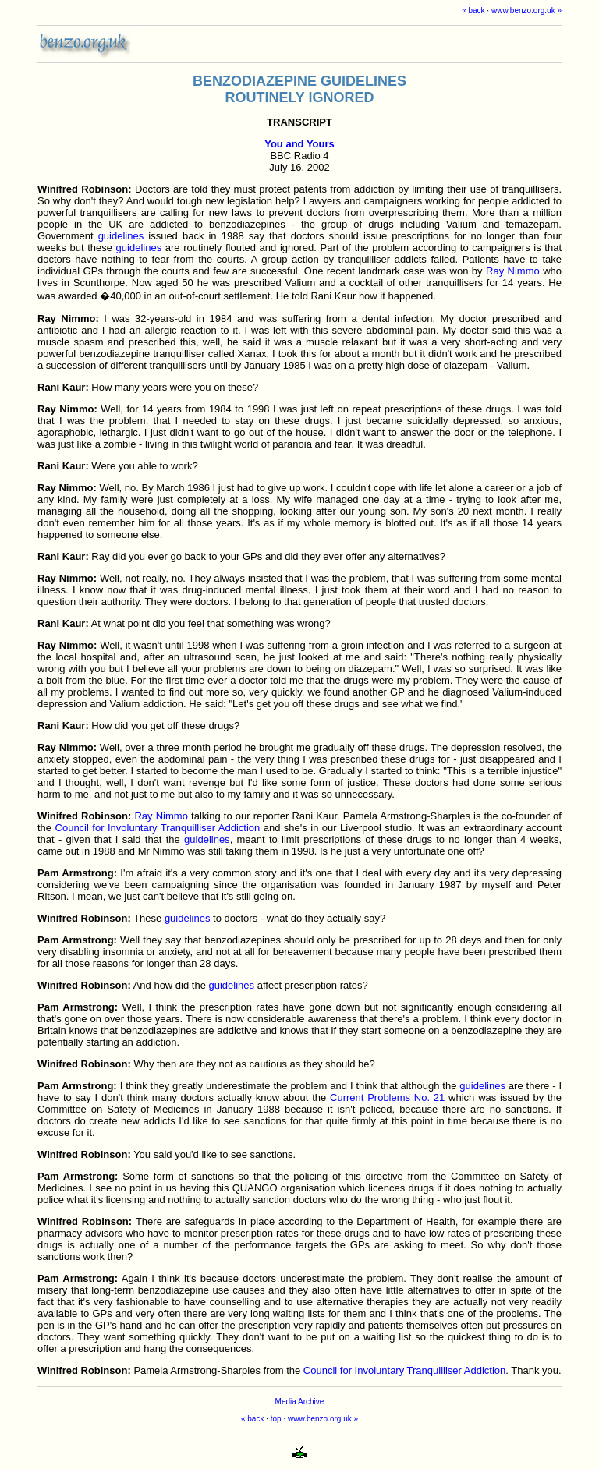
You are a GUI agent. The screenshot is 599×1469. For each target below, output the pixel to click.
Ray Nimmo (513, 271)
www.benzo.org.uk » (526, 10)
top (276, 1418)
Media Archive (299, 1401)
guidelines (121, 236)
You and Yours (299, 144)
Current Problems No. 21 (387, 1097)
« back (473, 10)
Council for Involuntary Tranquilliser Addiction (158, 828)
